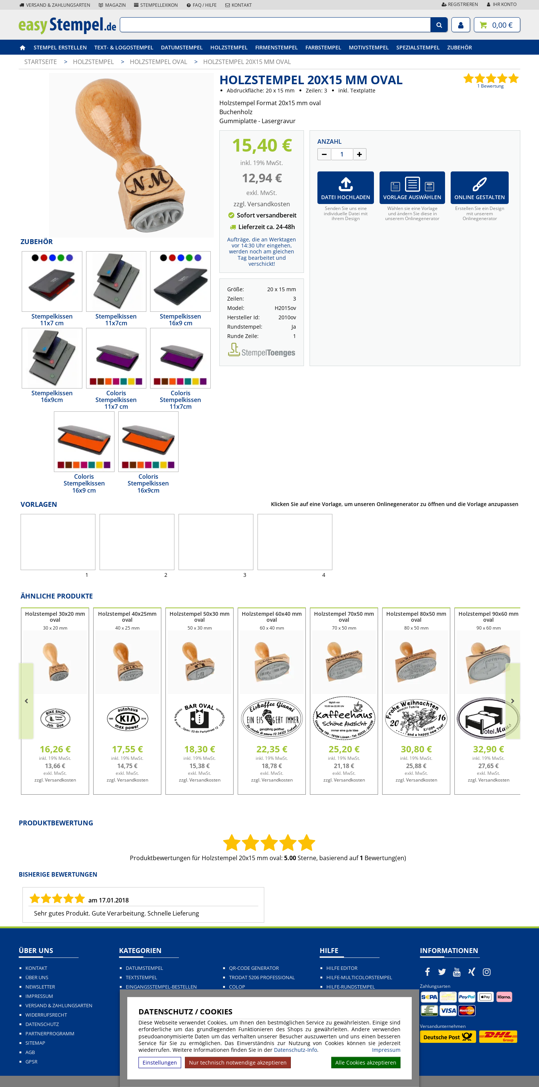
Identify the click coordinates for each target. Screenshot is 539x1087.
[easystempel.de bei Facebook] (427, 971)
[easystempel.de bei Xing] (472, 971)
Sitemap (35, 1043)
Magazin (112, 5)
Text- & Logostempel (123, 47)
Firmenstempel (276, 47)
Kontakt (238, 5)
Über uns (36, 977)
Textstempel (141, 977)
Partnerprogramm (49, 1033)
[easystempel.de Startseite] (67, 32)
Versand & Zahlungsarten (54, 5)
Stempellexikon (155, 5)
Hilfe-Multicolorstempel (359, 977)
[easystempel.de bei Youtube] (457, 971)
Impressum (386, 1050)
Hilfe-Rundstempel (350, 987)
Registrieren (459, 4)
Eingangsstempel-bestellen (161, 987)
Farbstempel (323, 47)
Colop (237, 987)
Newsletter (40, 987)
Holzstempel (229, 47)
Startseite (40, 62)
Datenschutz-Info (295, 1049)
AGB (30, 1052)
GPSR (31, 1062)
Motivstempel (369, 47)
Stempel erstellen (60, 47)
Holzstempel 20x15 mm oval (247, 62)
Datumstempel (182, 47)
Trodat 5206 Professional (262, 977)
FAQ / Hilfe (201, 5)
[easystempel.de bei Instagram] (486, 971)
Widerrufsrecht (46, 1015)
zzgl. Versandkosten (262, 204)
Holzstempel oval (159, 62)
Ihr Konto (501, 4)
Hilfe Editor (341, 968)
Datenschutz (42, 1024)
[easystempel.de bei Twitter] (442, 971)
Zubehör (459, 47)
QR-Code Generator (254, 968)
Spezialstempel (418, 47)
